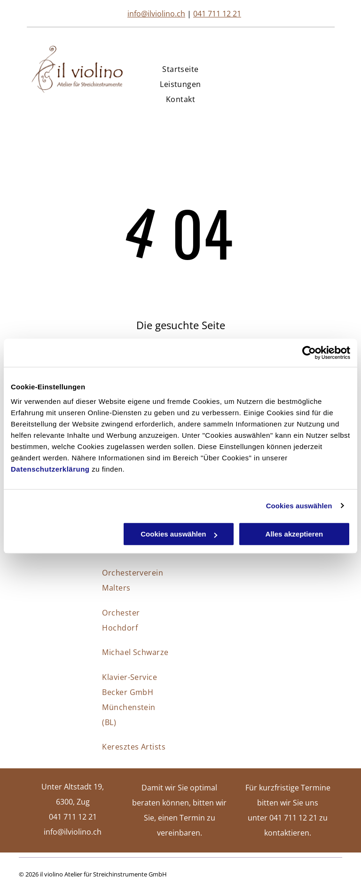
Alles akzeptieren (294, 534)
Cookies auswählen (299, 506)
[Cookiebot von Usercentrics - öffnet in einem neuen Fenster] (309, 353)
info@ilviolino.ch (156, 13)
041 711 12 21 (217, 13)
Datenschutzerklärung (50, 469)
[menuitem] (180, 69)
